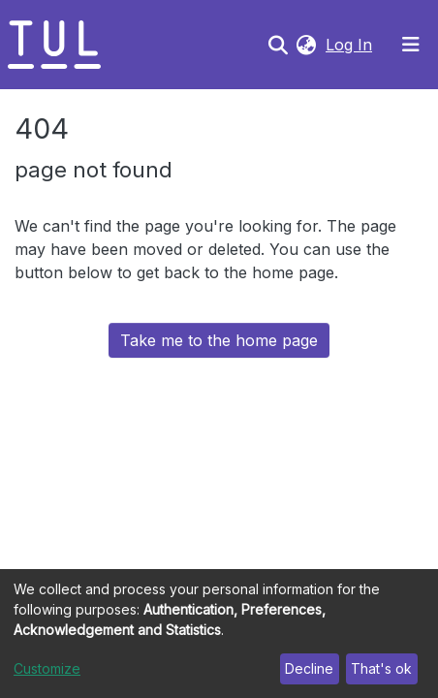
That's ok (381, 668)
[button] (306, 44)
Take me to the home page (219, 340)
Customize (47, 668)
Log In (351, 44)
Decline (309, 668)
